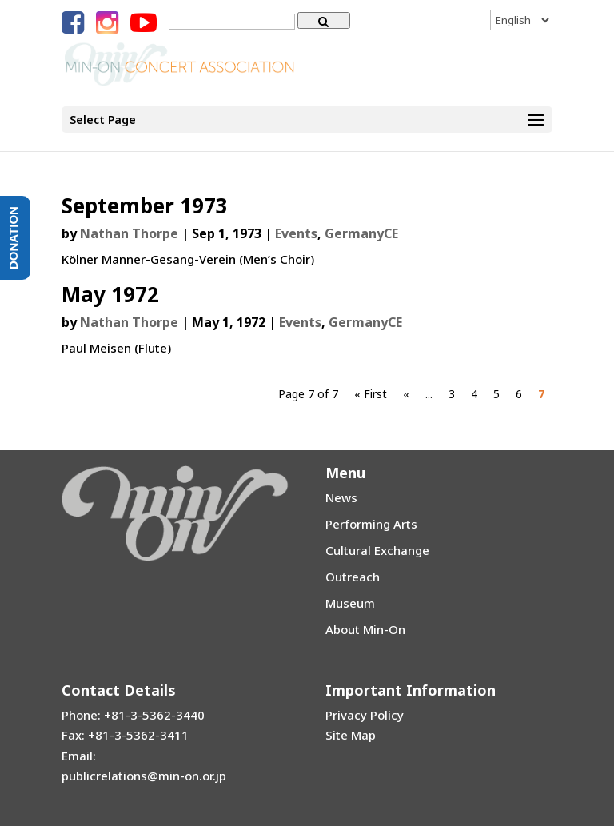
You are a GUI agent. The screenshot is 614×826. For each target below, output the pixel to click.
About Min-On (365, 629)
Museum (350, 603)
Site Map (350, 735)
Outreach (352, 577)
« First (370, 393)
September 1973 (145, 205)
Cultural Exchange (377, 550)
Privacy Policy (364, 715)
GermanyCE (361, 233)
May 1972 (110, 294)
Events (296, 233)
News (341, 497)
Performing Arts (371, 524)
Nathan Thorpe (129, 233)
